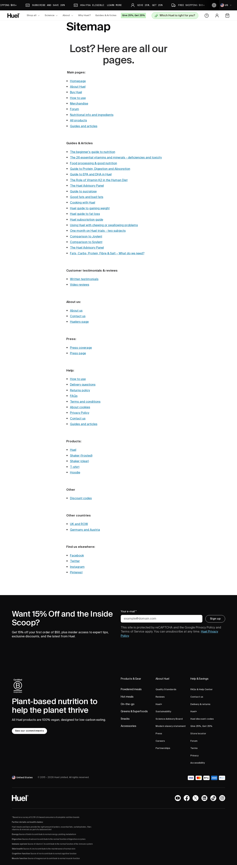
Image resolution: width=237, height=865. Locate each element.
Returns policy (80, 390)
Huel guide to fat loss (85, 214)
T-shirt (74, 467)
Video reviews (79, 284)
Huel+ (159, 704)
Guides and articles (83, 126)
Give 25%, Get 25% (201, 726)
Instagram (77, 566)
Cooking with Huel (82, 202)
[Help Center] (206, 15)
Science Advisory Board (169, 719)
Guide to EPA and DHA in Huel (91, 174)
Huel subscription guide (86, 219)
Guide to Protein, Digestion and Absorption (100, 168)
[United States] (22, 777)
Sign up (215, 618)
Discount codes (81, 498)
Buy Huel (76, 92)
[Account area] (217, 15)
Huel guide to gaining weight (90, 208)
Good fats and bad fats (86, 197)
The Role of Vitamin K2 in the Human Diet (99, 180)
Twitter (75, 561)
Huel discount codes (202, 719)
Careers (160, 741)
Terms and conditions (85, 401)
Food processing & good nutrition (93, 163)
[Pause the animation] (214, 5)
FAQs (74, 396)
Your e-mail (129, 612)
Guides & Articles (105, 15)
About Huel (78, 86)
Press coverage (81, 347)
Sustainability (163, 712)
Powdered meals (131, 689)
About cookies (80, 407)
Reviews (160, 697)
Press (159, 734)
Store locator (198, 734)
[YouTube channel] (178, 798)
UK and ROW (79, 524)
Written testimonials (84, 279)
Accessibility (197, 763)
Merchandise (79, 103)
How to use (78, 98)
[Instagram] (222, 798)
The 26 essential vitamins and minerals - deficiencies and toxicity (116, 157)
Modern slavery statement (171, 726)
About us (76, 310)
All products (78, 120)
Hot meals (127, 697)
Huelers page (79, 321)
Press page (78, 353)
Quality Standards (166, 689)
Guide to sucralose (83, 191)
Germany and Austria (85, 529)
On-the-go (127, 704)
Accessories (128, 726)
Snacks (125, 719)
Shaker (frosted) (81, 455)
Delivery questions (83, 384)
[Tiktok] (213, 798)
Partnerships (163, 748)
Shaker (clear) (79, 461)
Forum (74, 109)
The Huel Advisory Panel (87, 185)
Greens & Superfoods (134, 711)
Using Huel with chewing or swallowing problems (104, 225)
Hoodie (75, 472)
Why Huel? (84, 15)
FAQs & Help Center (201, 689)
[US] (226, 5)
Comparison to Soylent (86, 242)
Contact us (78, 316)
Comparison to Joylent (86, 236)
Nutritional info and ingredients (92, 115)
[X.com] (195, 798)
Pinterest (76, 572)
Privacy (194, 756)
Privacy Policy (79, 412)
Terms (194, 748)
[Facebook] (187, 798)
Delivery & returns (200, 704)
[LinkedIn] (204, 798)
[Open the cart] (227, 15)
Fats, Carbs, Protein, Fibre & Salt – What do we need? (107, 253)
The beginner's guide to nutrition (92, 152)
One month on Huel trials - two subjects (98, 230)
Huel (73, 450)
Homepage (78, 81)
